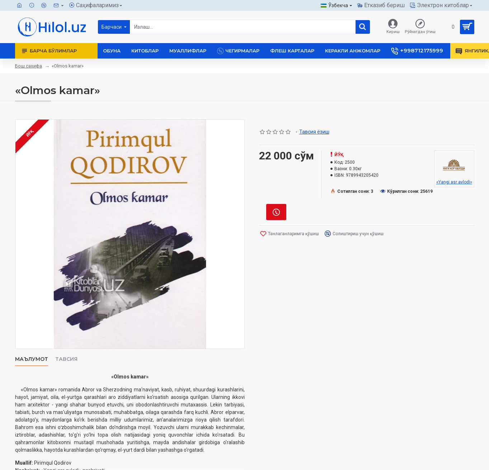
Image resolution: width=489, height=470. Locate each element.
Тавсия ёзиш (314, 132)
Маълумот (31, 359)
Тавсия (66, 359)
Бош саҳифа (28, 66)
